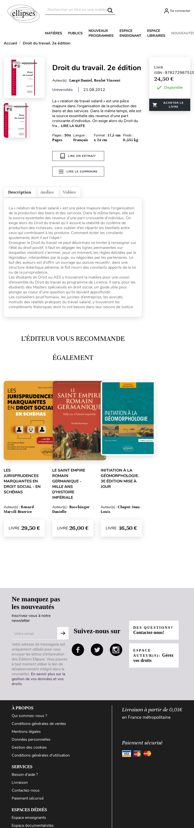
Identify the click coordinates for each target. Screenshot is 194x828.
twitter (97, 652)
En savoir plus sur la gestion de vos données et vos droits (38, 681)
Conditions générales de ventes (39, 725)
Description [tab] (25, 192)
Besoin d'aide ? (25, 776)
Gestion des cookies (29, 749)
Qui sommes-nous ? (29, 717)
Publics (75, 33)
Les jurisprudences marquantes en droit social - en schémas (22, 483)
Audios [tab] (63, 192)
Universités (62, 89)
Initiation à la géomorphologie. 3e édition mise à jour (120, 480)
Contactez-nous (26, 792)
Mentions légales (26, 733)
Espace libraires (156, 33)
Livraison (20, 784)
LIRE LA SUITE (73, 126)
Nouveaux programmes (101, 33)
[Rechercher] (80, 10)
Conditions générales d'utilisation (41, 757)
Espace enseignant (130, 33)
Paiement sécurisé (28, 800)
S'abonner (63, 635)
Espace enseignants (29, 819)
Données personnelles (31, 741)
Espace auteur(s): (149, 660)
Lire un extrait (78, 156)
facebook (78, 652)
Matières (53, 33)
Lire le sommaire (78, 173)
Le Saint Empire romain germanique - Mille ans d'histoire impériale (68, 486)
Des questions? (150, 632)
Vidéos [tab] (93, 192)
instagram (116, 652)
